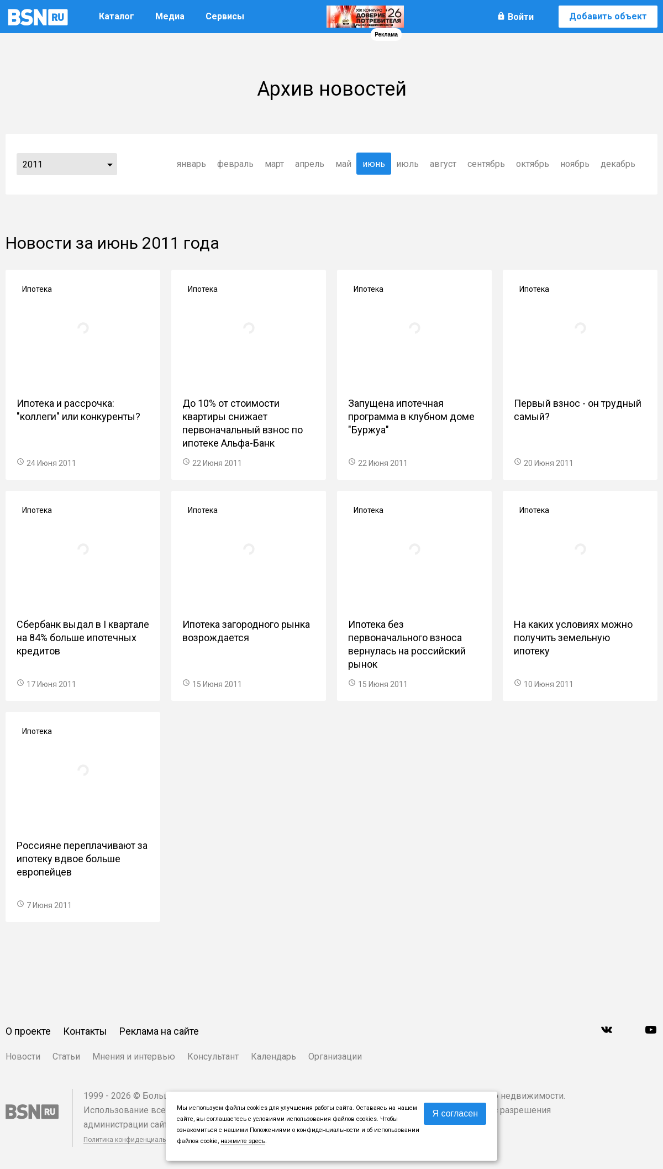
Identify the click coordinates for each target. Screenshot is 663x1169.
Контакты (85, 1031)
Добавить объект (608, 16)
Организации (335, 1056)
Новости (23, 1056)
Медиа (170, 16)
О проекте (28, 1031)
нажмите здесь (242, 1141)
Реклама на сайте (159, 1031)
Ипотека (37, 289)
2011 (33, 164)
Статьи (66, 1056)
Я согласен (455, 1113)
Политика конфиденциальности (133, 1140)
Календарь (273, 1056)
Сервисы (225, 16)
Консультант (213, 1056)
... (110, 164)
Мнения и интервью (133, 1056)
